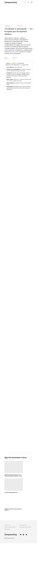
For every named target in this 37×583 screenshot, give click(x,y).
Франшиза (7, 529)
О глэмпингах (22, 525)
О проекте (7, 525)
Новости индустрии (10, 527)
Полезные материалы (25, 527)
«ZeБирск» (14, 63)
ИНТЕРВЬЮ (20, 25)
